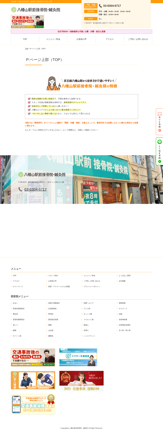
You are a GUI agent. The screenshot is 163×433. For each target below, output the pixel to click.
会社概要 (122, 281)
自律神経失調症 (124, 325)
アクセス (110, 39)
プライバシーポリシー (92, 286)
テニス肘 (87, 308)
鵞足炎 (15, 314)
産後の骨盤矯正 (54, 303)
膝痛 (14, 330)
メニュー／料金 (53, 39)
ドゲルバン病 (89, 319)
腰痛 (50, 325)
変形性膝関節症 (19, 319)
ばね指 (50, 330)
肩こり (15, 325)
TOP (25, 39)
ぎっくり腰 (88, 314)
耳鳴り (86, 330)
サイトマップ (18, 286)
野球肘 (50, 314)
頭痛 (120, 314)
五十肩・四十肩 (124, 330)
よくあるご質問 (124, 275)
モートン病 (17, 336)
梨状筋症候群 (53, 319)
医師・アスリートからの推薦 (59, 286)
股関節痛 (122, 303)
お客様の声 (81, 39)
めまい (15, 303)
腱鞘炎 (50, 336)
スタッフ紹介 (53, 275)
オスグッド (123, 308)
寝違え (86, 325)
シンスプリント (89, 336)
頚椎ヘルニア (89, 303)
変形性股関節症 (19, 308)
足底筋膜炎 (52, 308)
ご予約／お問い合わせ (138, 39)
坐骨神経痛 (123, 319)
